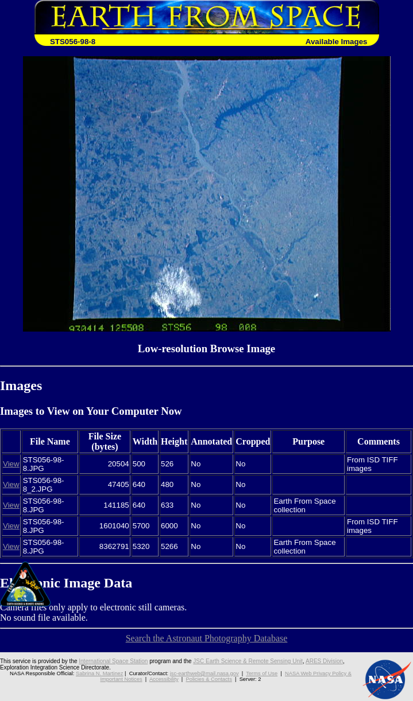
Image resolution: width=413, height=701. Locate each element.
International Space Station (113, 661)
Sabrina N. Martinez (99, 673)
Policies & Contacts (208, 679)
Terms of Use (261, 673)
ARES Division (324, 661)
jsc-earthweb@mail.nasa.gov (204, 673)
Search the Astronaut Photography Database (207, 638)
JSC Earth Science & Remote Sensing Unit (248, 661)
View (11, 463)
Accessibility (164, 679)
